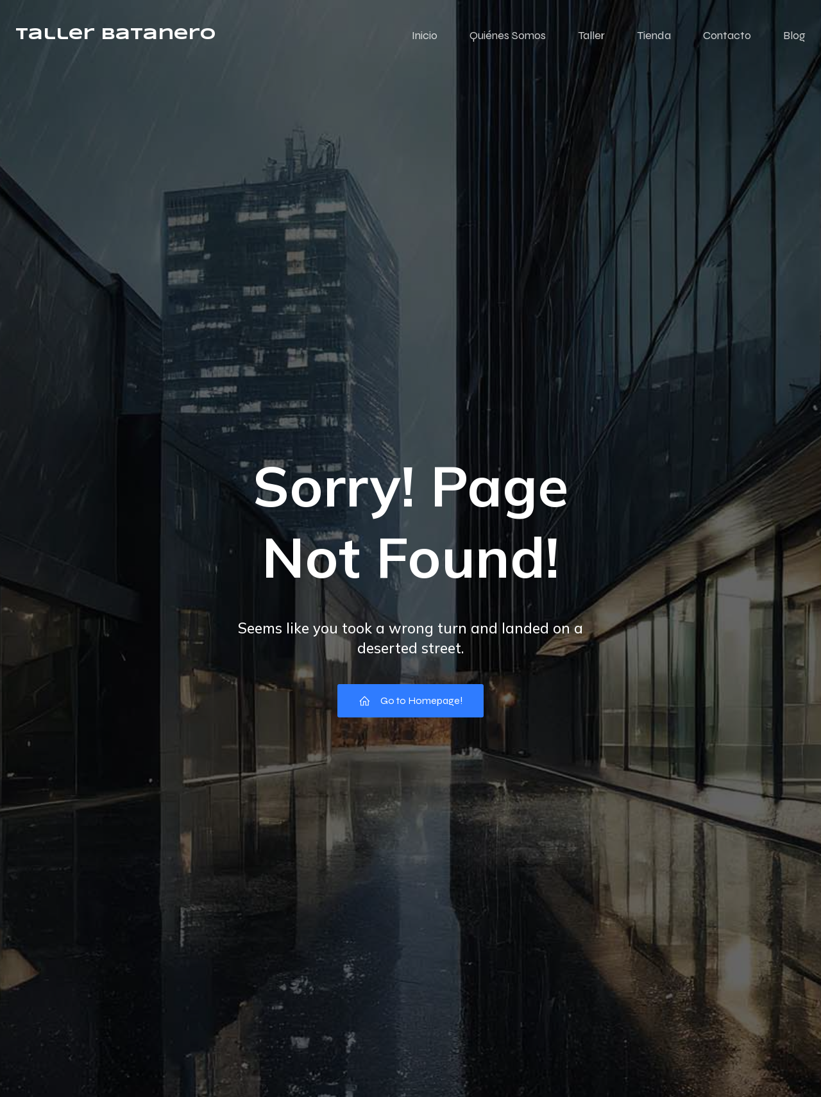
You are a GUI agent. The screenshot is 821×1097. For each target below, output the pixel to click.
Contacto (727, 35)
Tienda (654, 35)
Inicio (424, 35)
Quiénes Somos (508, 35)
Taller (591, 35)
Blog (794, 35)
